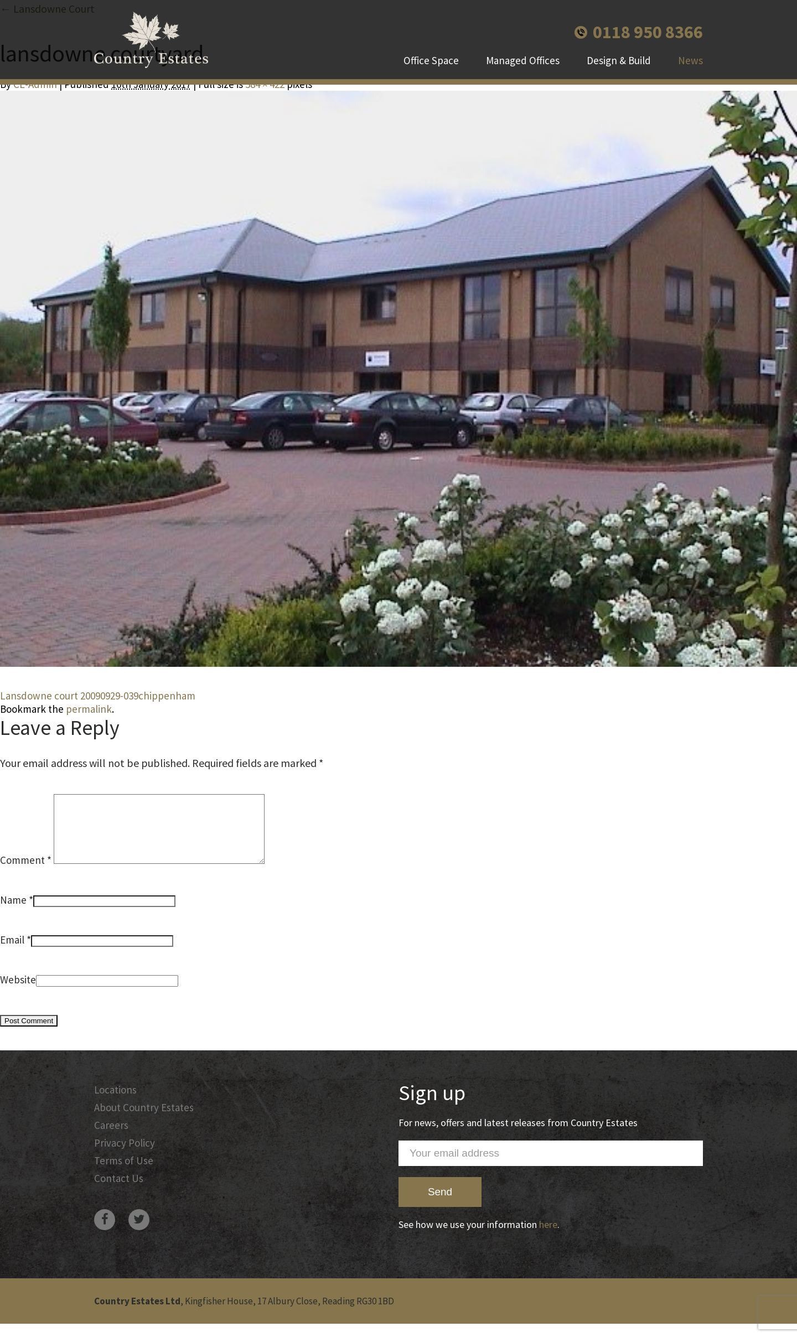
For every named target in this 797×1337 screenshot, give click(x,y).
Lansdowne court (39, 695)
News (690, 61)
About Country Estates (144, 1120)
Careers (111, 1138)
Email (12, 953)
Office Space (431, 61)
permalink (89, 709)
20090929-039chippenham (137, 695)
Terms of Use (123, 1173)
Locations (115, 1103)
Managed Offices (523, 61)
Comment (25, 873)
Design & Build (619, 61)
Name (13, 913)
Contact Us (118, 1191)
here (548, 1237)
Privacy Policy (124, 1156)
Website (18, 992)
